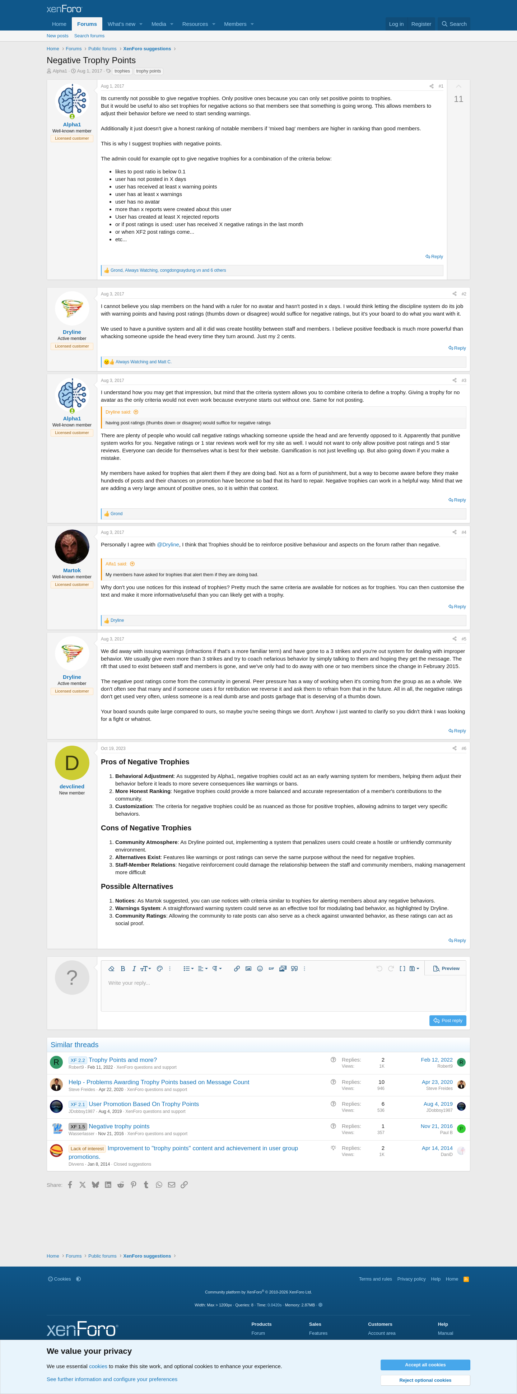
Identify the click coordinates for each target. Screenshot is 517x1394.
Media (159, 24)
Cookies (59, 1279)
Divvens (76, 1164)
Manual (445, 1333)
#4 (464, 532)
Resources (195, 24)
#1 (441, 86)
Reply (437, 256)
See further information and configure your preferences (112, 1379)
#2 (464, 294)
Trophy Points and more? (123, 1060)
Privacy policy (411, 1279)
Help (436, 1279)
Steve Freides (82, 1089)
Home (59, 24)
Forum (258, 1333)
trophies (122, 71)
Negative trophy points (119, 1126)
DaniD (447, 1154)
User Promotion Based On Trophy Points (144, 1104)
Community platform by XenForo (258, 1292)
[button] (141, 24)
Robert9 (76, 1067)
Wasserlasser (81, 1133)
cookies (98, 1366)
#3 (464, 380)
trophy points (148, 71)
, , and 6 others (168, 270)
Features (318, 1333)
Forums (87, 24)
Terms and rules (375, 1279)
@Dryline (168, 544)
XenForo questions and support (146, 1067)
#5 (464, 639)
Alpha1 (60, 71)
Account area (382, 1333)
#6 (464, 748)
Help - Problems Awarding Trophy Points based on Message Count (159, 1082)
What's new (121, 24)
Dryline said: (118, 412)
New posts (58, 35)
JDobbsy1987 (82, 1111)
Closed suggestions (132, 1164)
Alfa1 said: (116, 564)
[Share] (431, 86)
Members (235, 24)
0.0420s (274, 1305)
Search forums (89, 35)
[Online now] (72, 116)
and (144, 361)
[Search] (454, 24)
